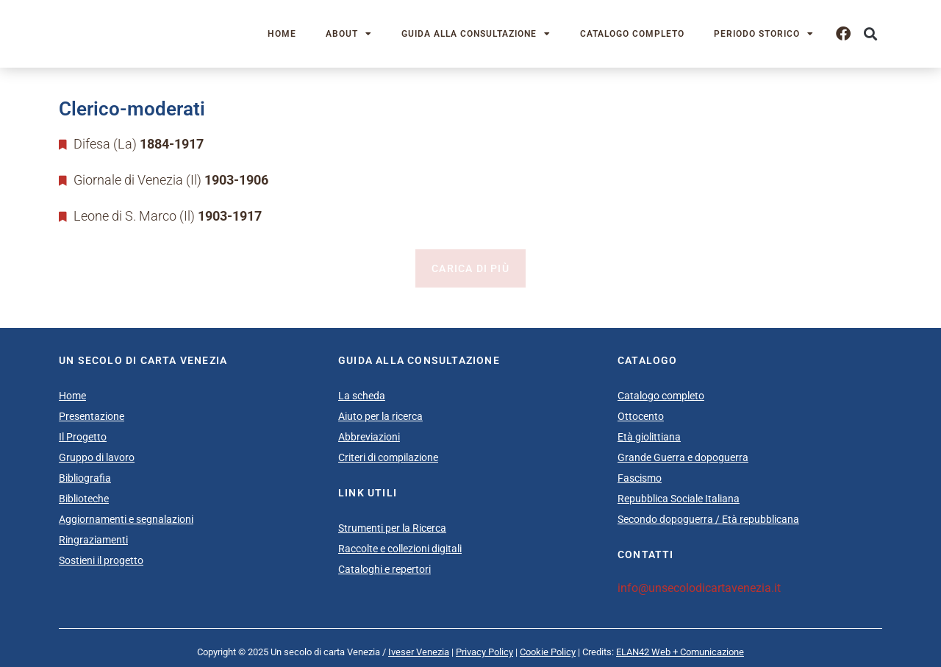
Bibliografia (85, 478)
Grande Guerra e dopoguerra (683, 457)
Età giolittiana (649, 437)
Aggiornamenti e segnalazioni (126, 519)
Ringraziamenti (93, 540)
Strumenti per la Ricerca (392, 528)
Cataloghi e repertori (384, 569)
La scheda (361, 396)
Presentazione (91, 416)
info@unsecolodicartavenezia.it (699, 588)
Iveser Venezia (418, 651)
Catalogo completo (632, 34)
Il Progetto (83, 437)
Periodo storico (764, 34)
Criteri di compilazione (388, 457)
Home (282, 34)
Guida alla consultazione (476, 34)
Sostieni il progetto (101, 560)
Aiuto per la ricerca (380, 416)
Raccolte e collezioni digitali (400, 548)
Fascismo (640, 478)
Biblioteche (84, 498)
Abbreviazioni (369, 437)
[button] (870, 34)
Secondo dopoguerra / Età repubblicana (708, 519)
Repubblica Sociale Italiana (679, 498)
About (349, 34)
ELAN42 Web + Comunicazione (680, 651)
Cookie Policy (548, 651)
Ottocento (641, 416)
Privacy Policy (484, 651)
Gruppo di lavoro (97, 457)
